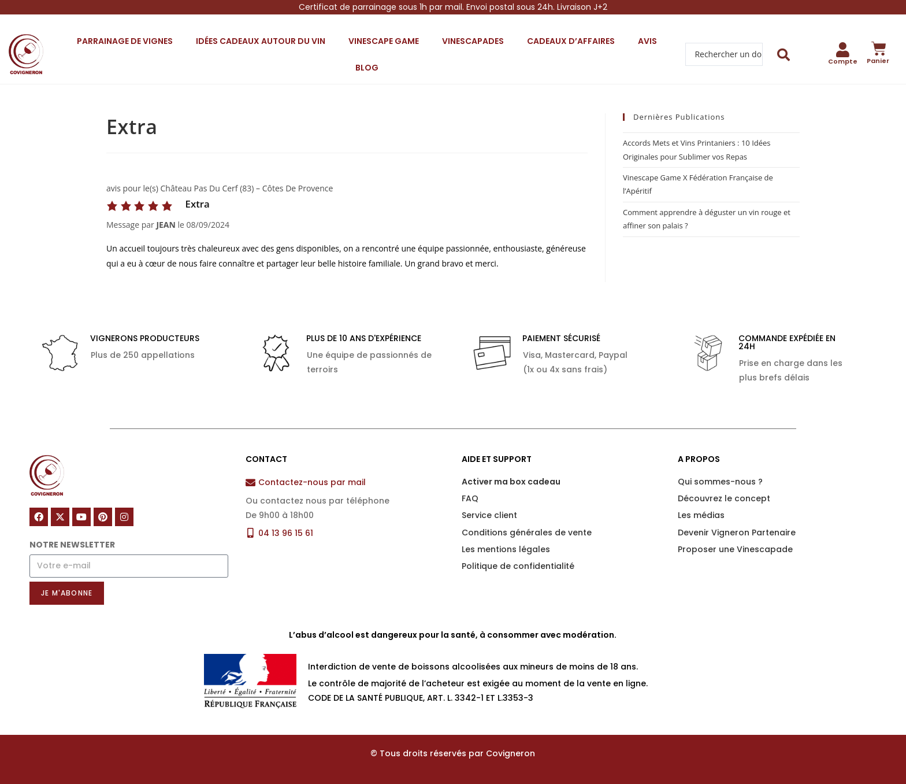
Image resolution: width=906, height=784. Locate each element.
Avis (647, 41)
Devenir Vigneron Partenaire (737, 532)
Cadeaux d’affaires (571, 41)
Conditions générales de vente (527, 532)
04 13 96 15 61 (285, 533)
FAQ (470, 498)
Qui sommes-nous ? (720, 481)
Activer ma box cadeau (511, 481)
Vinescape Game (383, 41)
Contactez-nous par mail (312, 482)
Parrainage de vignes (125, 41)
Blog (366, 67)
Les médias (701, 515)
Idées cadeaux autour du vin (260, 41)
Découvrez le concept (724, 498)
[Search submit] (783, 54)
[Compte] (843, 49)
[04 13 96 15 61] (250, 533)
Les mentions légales (506, 549)
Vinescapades (473, 41)
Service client (489, 515)
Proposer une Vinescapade (735, 549)
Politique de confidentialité (518, 566)
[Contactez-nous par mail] (250, 482)
